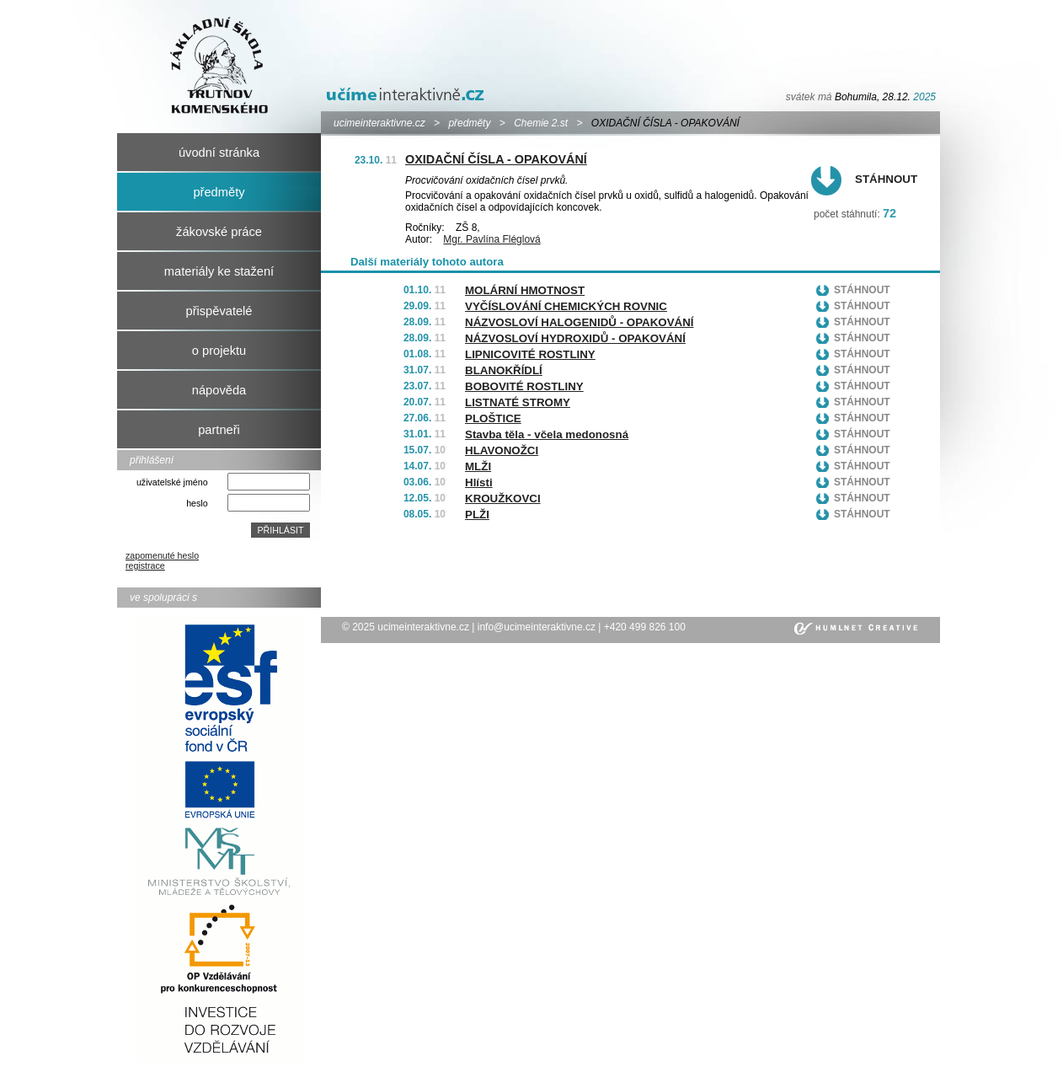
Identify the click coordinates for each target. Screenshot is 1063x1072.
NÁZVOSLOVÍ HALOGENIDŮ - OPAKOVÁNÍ (579, 322)
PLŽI (477, 514)
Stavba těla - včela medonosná (546, 434)
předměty (469, 123)
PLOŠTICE (493, 418)
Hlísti (479, 482)
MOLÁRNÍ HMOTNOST (525, 290)
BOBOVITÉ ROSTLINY (524, 386)
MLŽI (478, 466)
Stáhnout (886, 179)
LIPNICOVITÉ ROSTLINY (530, 354)
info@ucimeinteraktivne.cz (537, 627)
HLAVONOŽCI (501, 450)
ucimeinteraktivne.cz (379, 123)
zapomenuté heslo (162, 555)
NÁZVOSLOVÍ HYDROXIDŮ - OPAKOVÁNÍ (575, 338)
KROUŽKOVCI (503, 498)
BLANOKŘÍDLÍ (503, 370)
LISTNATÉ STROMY (517, 402)
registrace (145, 565)
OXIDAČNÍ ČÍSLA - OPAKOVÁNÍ (496, 159)
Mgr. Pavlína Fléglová (491, 239)
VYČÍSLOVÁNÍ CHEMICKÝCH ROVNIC (566, 306)
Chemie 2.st (541, 123)
